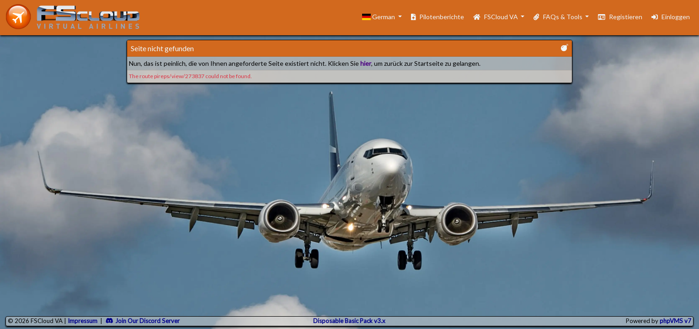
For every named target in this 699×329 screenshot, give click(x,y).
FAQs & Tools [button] (558, 17)
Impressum (82, 320)
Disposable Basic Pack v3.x (349, 320)
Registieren (620, 17)
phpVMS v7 (675, 320)
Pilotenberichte (437, 17)
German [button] (379, 17)
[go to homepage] (76, 16)
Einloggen (670, 17)
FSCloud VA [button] (496, 17)
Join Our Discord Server (143, 320)
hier (365, 63)
